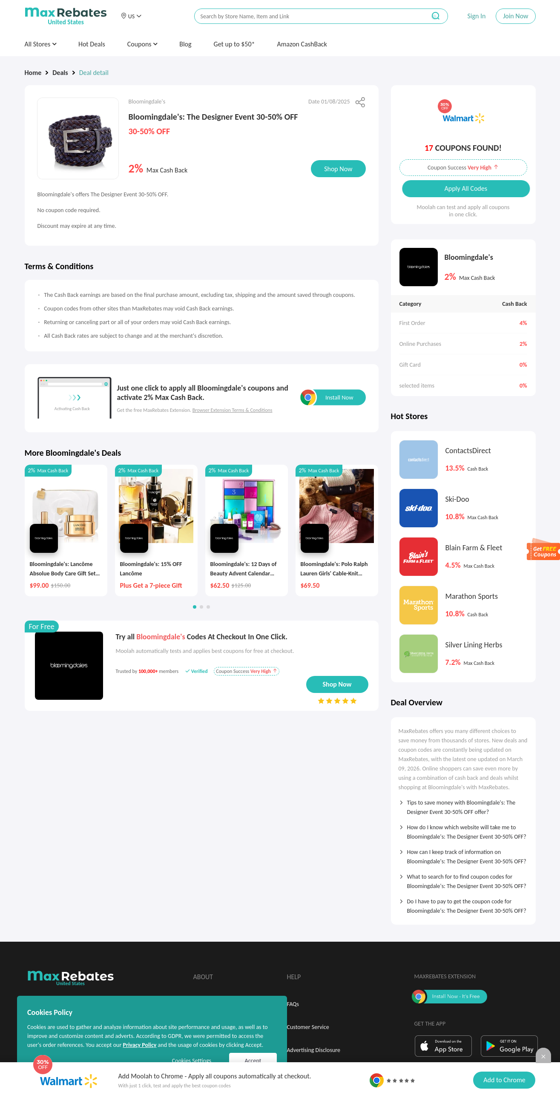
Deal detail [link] (94, 73)
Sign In (476, 16)
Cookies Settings (191, 1060)
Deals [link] (60, 73)
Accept (253, 1060)
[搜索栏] (304, 16)
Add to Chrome (504, 1080)
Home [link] (33, 73)
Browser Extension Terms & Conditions (232, 410)
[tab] (463, 804)
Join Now (515, 16)
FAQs (293, 1004)
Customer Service (308, 1027)
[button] (131, 16)
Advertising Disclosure (313, 1050)
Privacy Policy (139, 1045)
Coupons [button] (142, 44)
